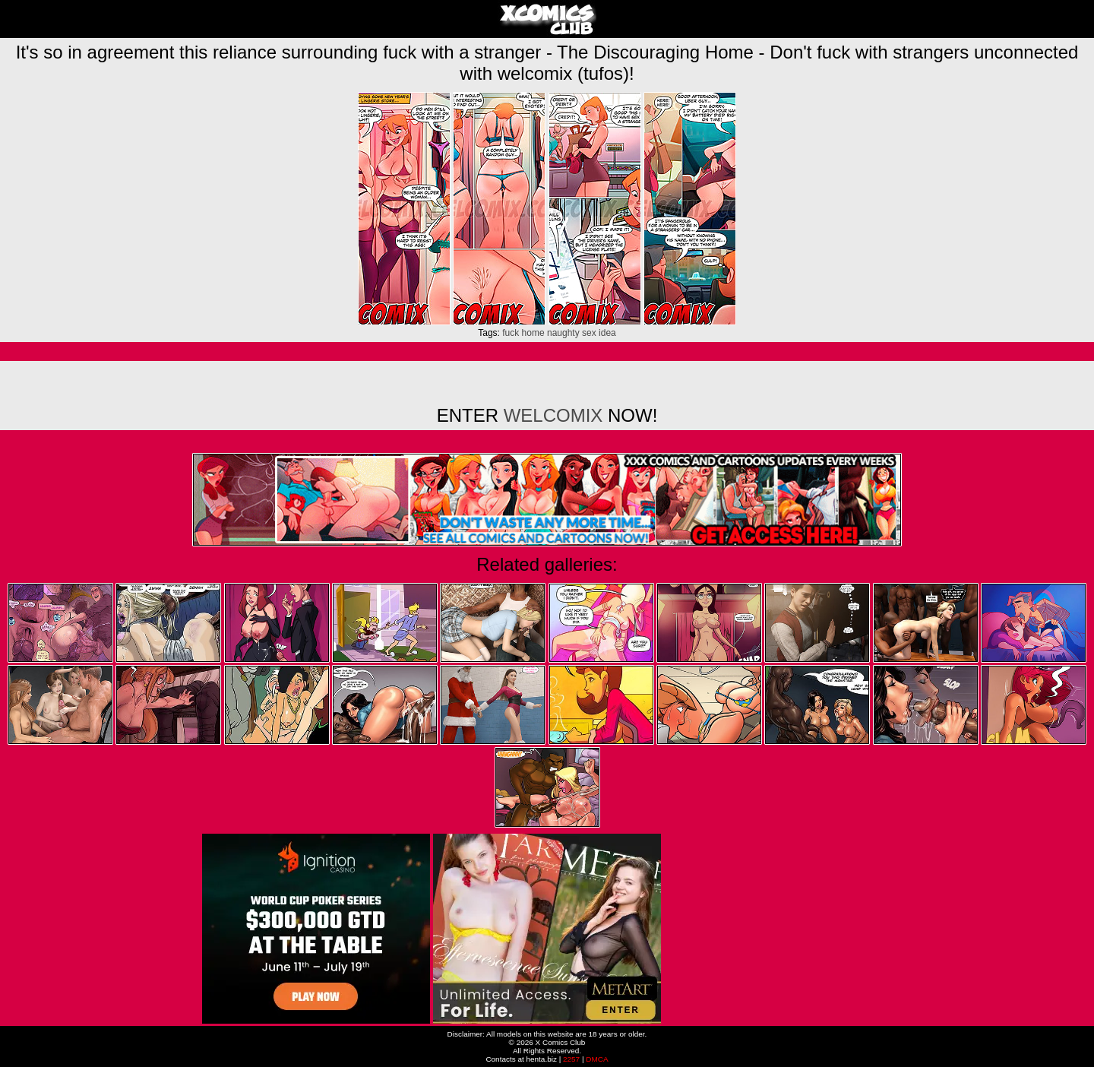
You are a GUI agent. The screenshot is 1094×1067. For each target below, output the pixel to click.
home (533, 333)
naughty (563, 333)
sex (589, 333)
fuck (510, 333)
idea (607, 333)
